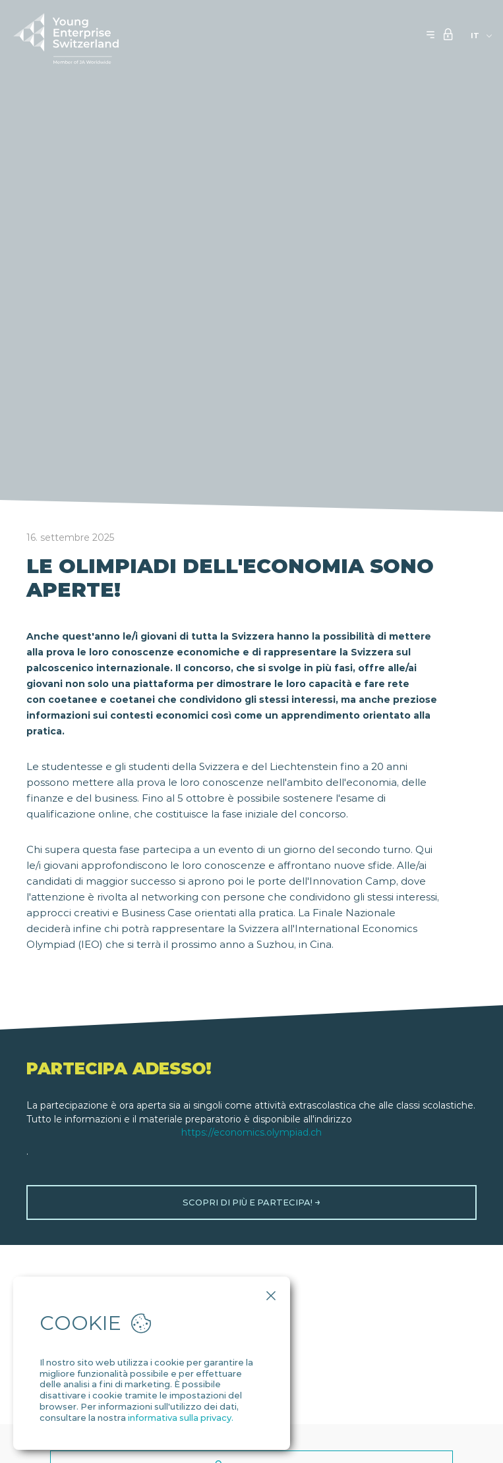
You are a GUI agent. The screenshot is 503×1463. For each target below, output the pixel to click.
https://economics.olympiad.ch (251, 1132)
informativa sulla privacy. (180, 1417)
